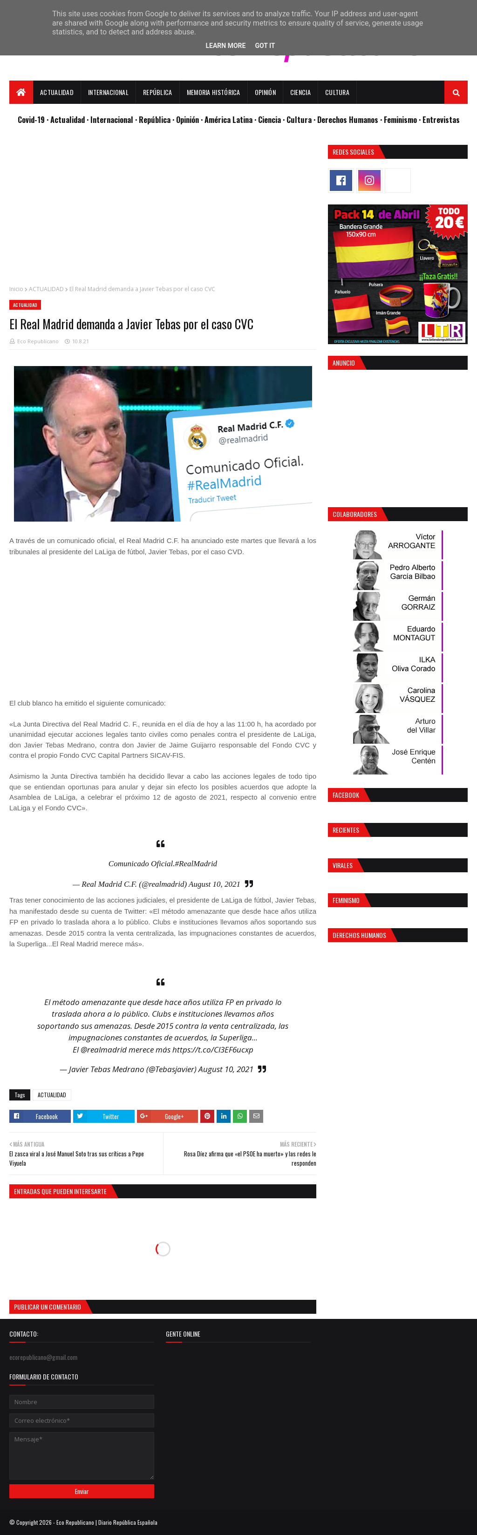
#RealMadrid (196, 863)
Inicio (16, 289)
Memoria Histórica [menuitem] (213, 92)
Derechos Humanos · (350, 119)
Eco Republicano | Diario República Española (106, 1522)
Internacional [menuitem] (108, 92)
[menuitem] (21, 92)
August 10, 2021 (214, 884)
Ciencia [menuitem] (300, 92)
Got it (265, 45)
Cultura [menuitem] (337, 92)
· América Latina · (229, 119)
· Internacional (111, 119)
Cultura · (301, 119)
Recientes (346, 830)
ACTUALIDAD (46, 289)
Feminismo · (403, 119)
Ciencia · (272, 119)
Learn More (225, 45)
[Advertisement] (162, 210)
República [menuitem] (157, 92)
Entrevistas (441, 119)
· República (153, 119)
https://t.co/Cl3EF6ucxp (212, 1049)
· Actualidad (67, 119)
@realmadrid (104, 1049)
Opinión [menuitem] (265, 92)
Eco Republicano (38, 341)
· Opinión (186, 119)
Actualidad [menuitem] (57, 92)
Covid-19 (32, 119)
